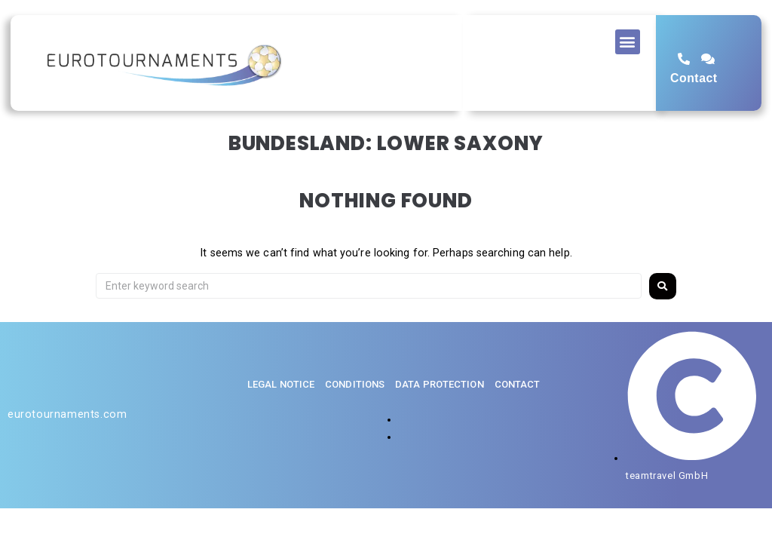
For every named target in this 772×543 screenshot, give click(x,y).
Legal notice (280, 384)
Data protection (439, 384)
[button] (627, 41)
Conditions (354, 384)
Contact (693, 78)
